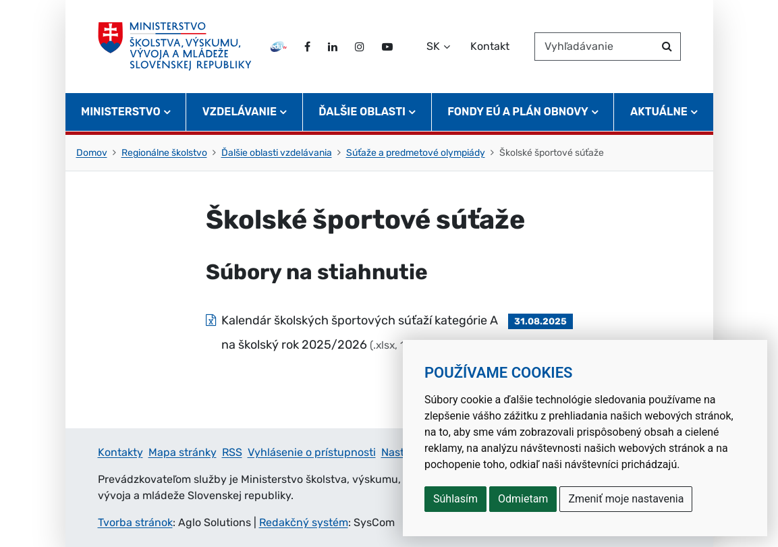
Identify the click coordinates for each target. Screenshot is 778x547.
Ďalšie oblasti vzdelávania (276, 153)
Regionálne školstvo (164, 153)
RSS (232, 452)
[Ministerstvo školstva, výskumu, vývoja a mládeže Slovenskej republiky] (175, 46)
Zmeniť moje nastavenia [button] (626, 498)
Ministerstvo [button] (121, 111)
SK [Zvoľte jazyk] (433, 46)
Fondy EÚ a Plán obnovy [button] (517, 111)
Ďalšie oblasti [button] (362, 111)
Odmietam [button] (523, 498)
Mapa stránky (182, 452)
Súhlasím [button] (455, 498)
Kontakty (120, 452)
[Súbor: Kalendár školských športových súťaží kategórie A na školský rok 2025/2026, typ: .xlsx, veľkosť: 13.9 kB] (389, 332)
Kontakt (489, 46)
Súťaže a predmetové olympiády (415, 153)
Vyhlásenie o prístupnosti (312, 452)
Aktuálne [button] (659, 111)
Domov (91, 153)
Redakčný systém (303, 522)
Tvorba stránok (135, 522)
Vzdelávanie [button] (239, 111)
